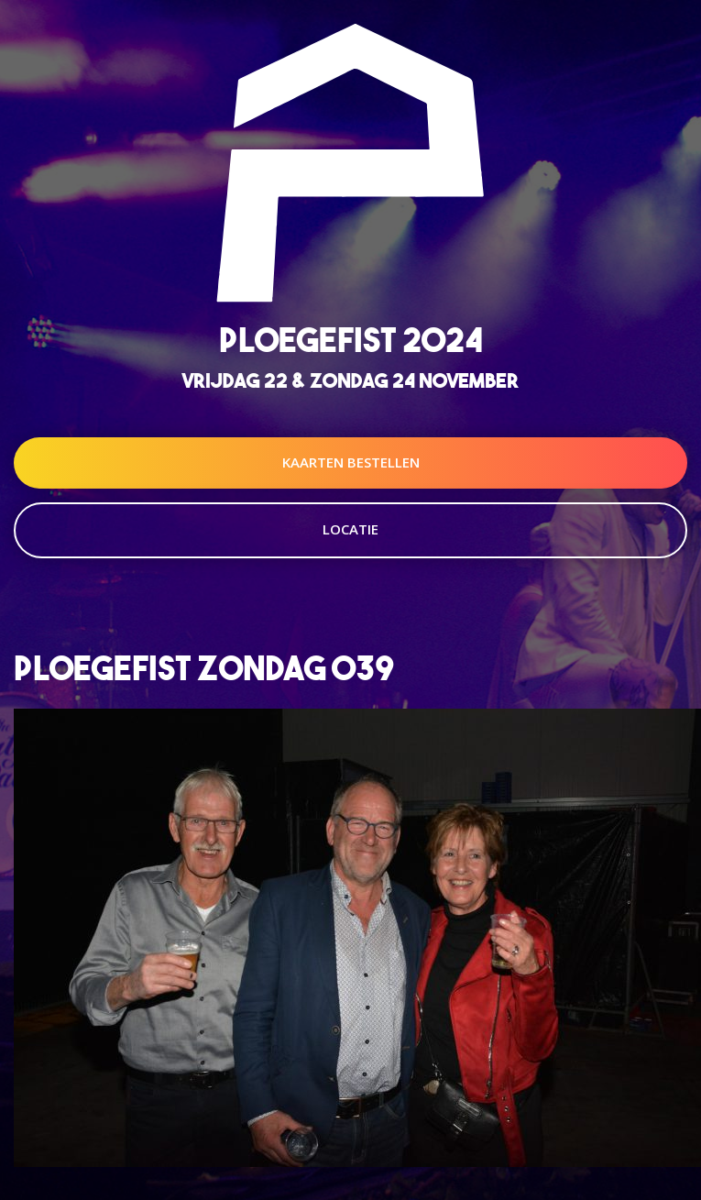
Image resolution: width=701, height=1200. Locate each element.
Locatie (350, 529)
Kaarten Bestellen (351, 462)
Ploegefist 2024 (351, 339)
